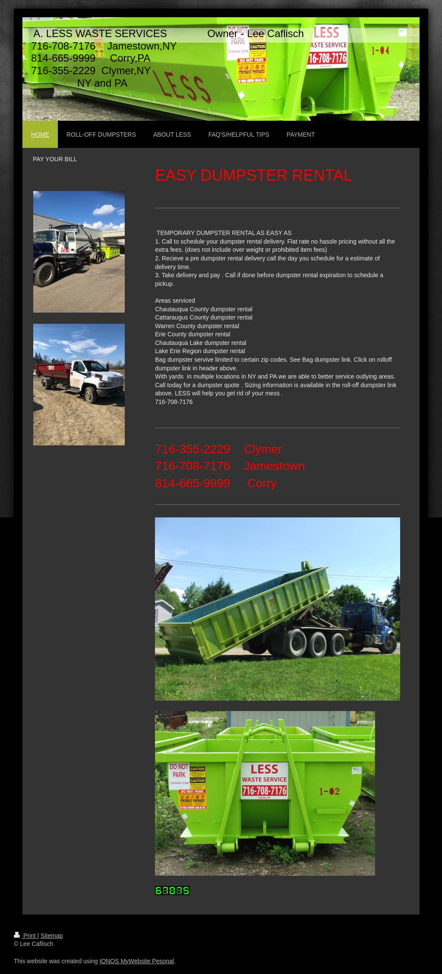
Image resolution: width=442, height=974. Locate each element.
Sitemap (52, 935)
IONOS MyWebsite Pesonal (136, 961)
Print (26, 935)
